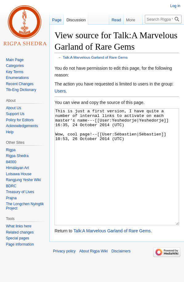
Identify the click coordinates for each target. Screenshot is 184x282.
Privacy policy (64, 274)
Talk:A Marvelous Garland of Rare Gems (95, 57)
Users (60, 91)
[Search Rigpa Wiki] (163, 19)
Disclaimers (120, 274)
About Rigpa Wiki (93, 274)
